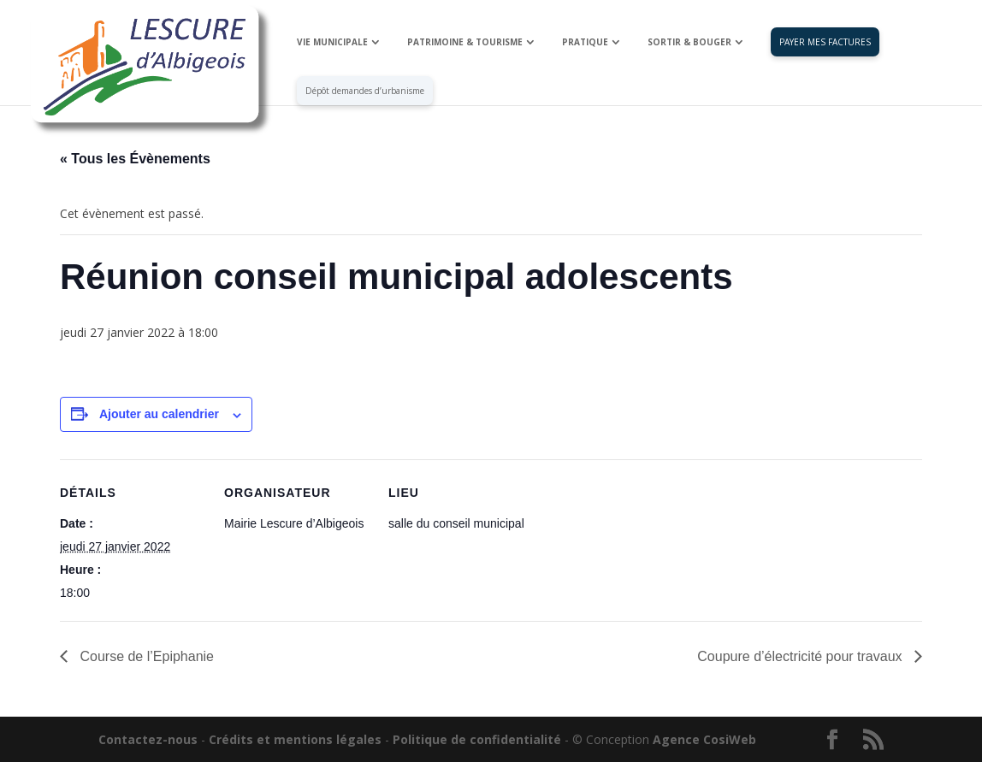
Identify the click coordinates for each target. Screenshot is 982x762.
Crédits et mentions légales (295, 739)
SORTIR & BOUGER (689, 43)
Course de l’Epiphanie (145, 656)
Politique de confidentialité (477, 739)
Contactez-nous (148, 739)
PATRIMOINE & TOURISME (465, 43)
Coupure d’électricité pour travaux (801, 656)
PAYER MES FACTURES (825, 43)
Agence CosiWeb (704, 739)
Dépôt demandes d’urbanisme (364, 91)
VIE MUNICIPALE (332, 43)
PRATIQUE (585, 43)
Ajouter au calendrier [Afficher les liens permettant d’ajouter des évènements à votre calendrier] (159, 414)
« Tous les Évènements (135, 158)
